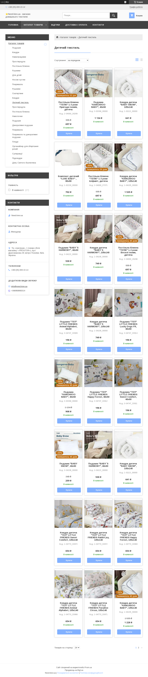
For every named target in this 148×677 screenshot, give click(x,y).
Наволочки (17, 116)
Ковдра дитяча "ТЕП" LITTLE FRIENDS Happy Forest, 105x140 (128, 536)
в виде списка (141, 60)
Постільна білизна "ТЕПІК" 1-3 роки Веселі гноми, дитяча (128, 251)
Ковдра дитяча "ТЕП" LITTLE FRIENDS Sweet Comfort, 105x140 (68, 536)
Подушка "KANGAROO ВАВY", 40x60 (98, 104)
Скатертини (17, 93)
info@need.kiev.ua (19, 286)
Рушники (16, 70)
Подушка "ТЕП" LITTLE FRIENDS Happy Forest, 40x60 (98, 394)
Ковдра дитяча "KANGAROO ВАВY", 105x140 (128, 178)
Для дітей (16, 75)
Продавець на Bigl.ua (74, 670)
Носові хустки (18, 80)
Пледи (15, 142)
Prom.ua (88, 667)
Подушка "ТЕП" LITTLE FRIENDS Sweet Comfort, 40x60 (128, 395)
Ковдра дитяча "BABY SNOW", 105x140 (128, 104)
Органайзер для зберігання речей (25, 147)
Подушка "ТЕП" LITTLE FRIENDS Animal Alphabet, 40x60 (68, 325)
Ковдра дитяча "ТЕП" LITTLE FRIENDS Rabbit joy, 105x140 (98, 536)
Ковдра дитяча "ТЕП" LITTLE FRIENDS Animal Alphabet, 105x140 (68, 606)
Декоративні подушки (22, 125)
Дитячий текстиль (20, 102)
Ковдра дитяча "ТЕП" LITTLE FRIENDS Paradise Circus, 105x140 (98, 606)
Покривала (17, 84)
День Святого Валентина (24, 163)
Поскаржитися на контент (68, 673)
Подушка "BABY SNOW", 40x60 (68, 464)
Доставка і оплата (76, 25)
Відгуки (55, 25)
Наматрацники (19, 57)
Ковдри (15, 52)
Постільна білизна (20, 66)
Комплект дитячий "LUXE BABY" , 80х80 (68, 178)
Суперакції (17, 154)
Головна (13, 25)
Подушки (16, 48)
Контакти (98, 25)
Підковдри (17, 158)
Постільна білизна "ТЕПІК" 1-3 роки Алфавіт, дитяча (98, 178)
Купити (69, 133)
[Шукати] (113, 15)
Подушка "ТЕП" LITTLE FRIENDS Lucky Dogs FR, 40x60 (128, 325)
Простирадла (18, 61)
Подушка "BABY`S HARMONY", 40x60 (68, 248)
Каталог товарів (33, 25)
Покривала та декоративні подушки (24, 135)
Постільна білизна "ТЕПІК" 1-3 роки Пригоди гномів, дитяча (68, 106)
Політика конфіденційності (91, 673)
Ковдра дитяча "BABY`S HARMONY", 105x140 (98, 250)
